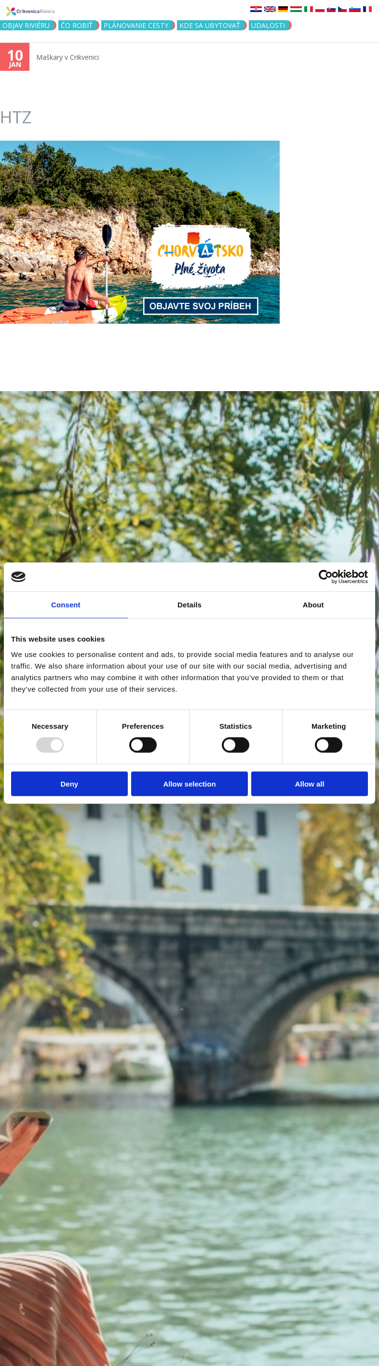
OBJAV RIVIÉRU (26, 25)
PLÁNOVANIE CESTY (136, 25)
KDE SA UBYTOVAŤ (209, 25)
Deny (69, 783)
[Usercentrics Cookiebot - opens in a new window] (326, 577)
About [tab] (313, 605)
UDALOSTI (268, 25)
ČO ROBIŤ (77, 25)
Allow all (310, 783)
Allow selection (189, 783)
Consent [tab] (66, 605)
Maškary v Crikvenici (67, 57)
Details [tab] (189, 605)
